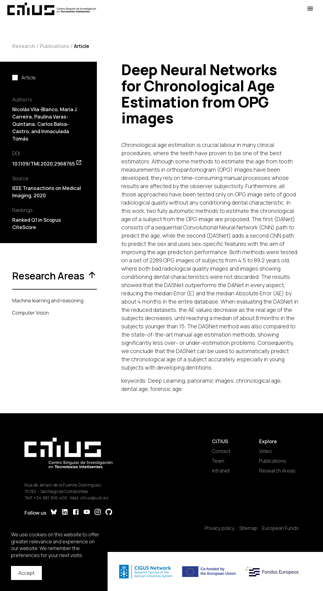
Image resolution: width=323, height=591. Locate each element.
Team (218, 461)
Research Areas (277, 470)
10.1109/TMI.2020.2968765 (47, 163)
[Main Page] (51, 8)
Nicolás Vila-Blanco (34, 109)
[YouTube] (86, 512)
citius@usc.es (94, 498)
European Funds (280, 528)
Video (265, 451)
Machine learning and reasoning (47, 300)
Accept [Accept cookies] (26, 573)
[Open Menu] (310, 8)
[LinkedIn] (64, 512)
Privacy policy (219, 528)
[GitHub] (108, 512)
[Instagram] (97, 512)
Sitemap (248, 528)
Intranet (221, 470)
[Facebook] (75, 512)
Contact (221, 451)
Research (23, 46)
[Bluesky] (53, 512)
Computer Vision (30, 312)
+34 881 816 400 (51, 498)
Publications (54, 46)
